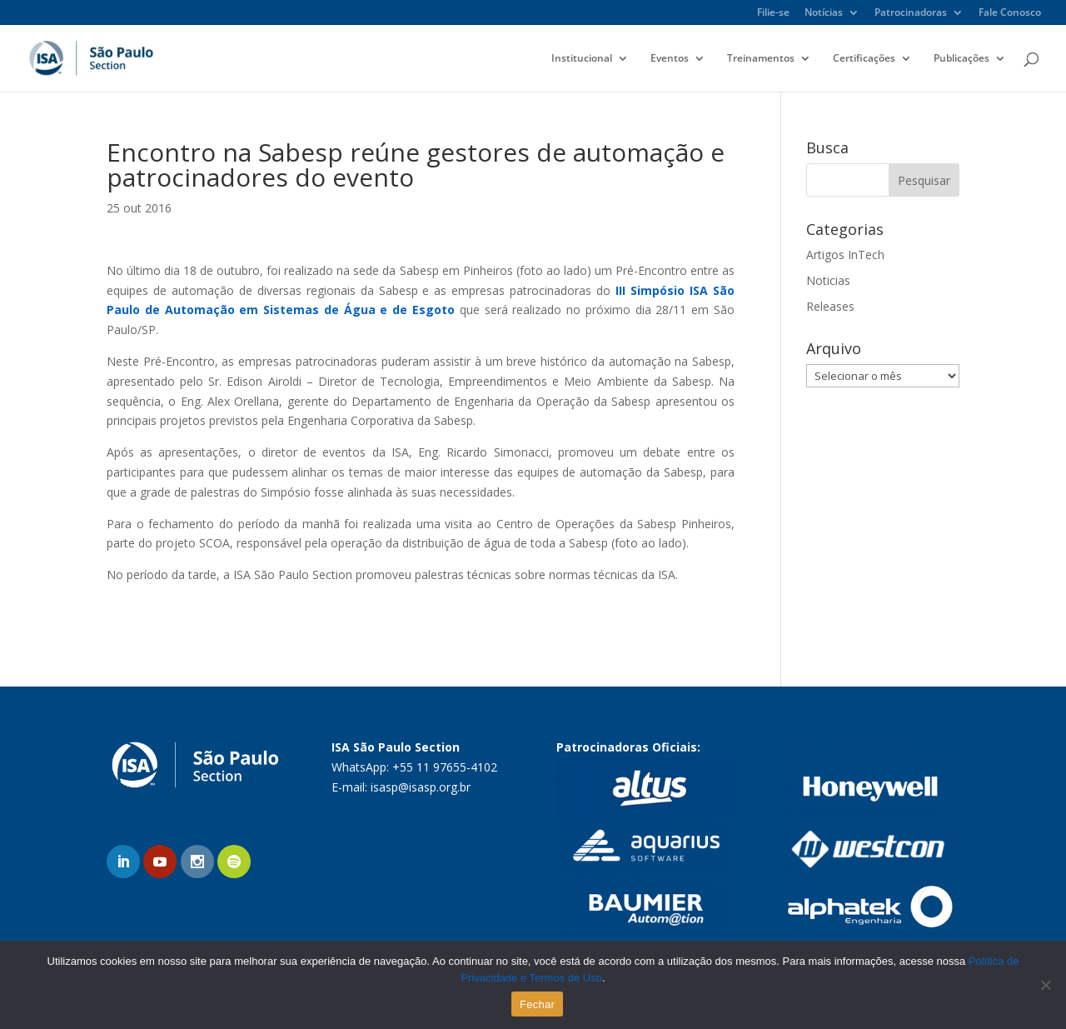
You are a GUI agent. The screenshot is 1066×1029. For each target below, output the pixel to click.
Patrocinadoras (910, 13)
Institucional (581, 58)
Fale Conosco (1010, 13)
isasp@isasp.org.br (421, 787)
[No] (1045, 985)
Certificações (864, 58)
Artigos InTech (845, 254)
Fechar (537, 1004)
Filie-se (773, 13)
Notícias (823, 13)
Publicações (961, 58)
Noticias (828, 280)
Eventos (669, 58)
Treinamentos (761, 58)
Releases (830, 306)
